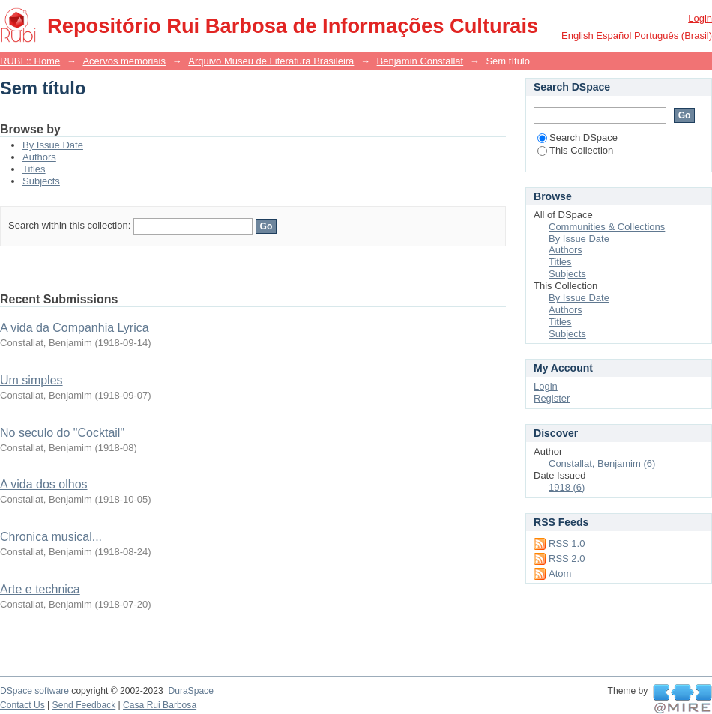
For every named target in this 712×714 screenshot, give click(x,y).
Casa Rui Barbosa (159, 705)
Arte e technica (40, 589)
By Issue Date (52, 145)
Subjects (41, 181)
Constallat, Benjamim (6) (602, 463)
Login (700, 18)
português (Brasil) (673, 35)
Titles (34, 169)
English (577, 35)
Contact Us (22, 705)
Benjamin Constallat (420, 61)
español (613, 35)
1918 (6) (567, 487)
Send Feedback (84, 705)
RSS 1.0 (567, 543)
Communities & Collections (607, 226)
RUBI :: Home (30, 61)
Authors (39, 157)
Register (552, 398)
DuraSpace (190, 691)
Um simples (31, 380)
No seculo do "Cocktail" (62, 432)
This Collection (575, 150)
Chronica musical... (51, 536)
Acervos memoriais (124, 61)
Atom (560, 573)
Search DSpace (577, 137)
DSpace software (34, 691)
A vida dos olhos (44, 484)
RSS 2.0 (567, 558)
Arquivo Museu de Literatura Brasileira (271, 61)
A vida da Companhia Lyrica (74, 327)
